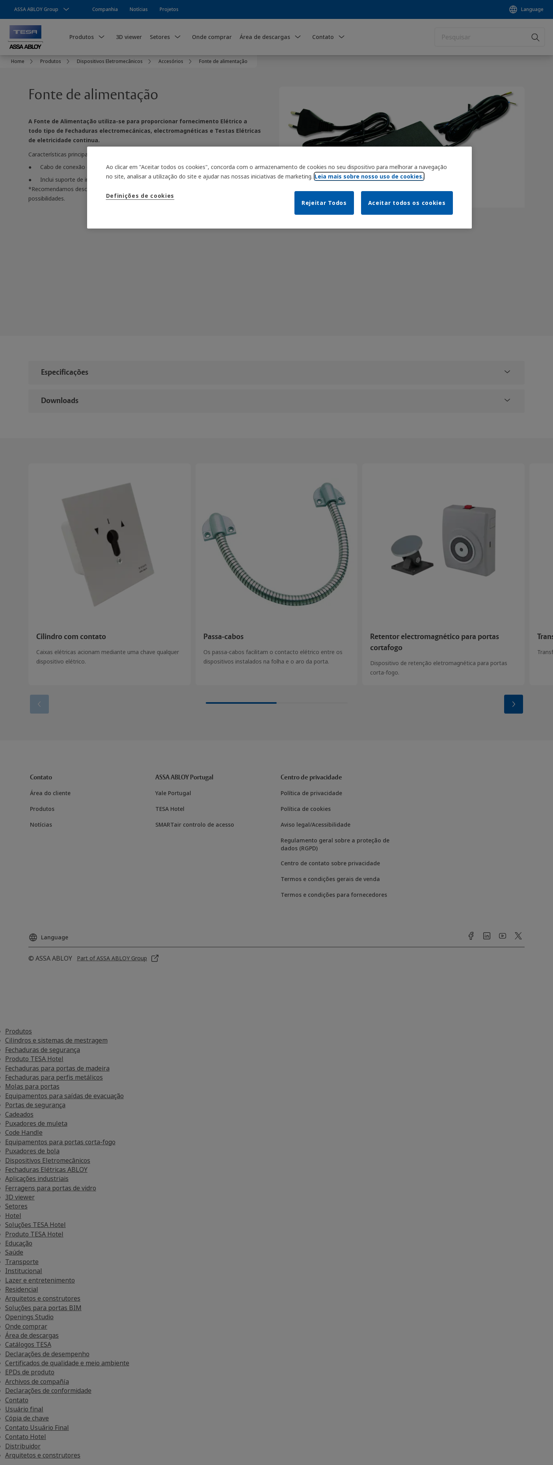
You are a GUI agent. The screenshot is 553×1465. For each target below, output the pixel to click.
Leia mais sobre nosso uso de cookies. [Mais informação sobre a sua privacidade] (369, 176)
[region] (279, 188)
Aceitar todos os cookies (407, 202)
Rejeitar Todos (324, 202)
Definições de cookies (140, 195)
